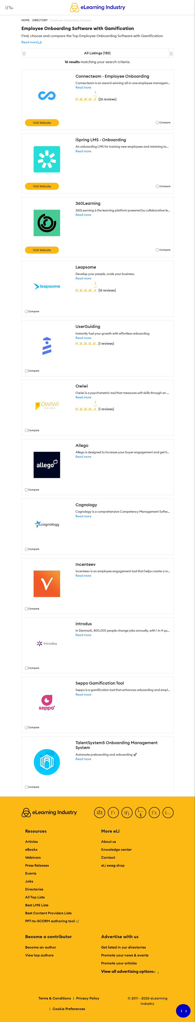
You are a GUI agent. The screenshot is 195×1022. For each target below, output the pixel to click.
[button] (31, 42)
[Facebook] (99, 812)
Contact (108, 857)
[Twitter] (113, 812)
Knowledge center (116, 849)
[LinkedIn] (127, 812)
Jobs (29, 881)
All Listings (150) (97, 53)
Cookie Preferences (69, 1009)
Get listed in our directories (123, 947)
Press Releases (37, 865)
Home (25, 20)
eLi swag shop (113, 865)
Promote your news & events (124, 955)
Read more (83, 87)
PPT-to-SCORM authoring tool (52, 921)
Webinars (33, 857)
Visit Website (42, 123)
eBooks (31, 849)
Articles (31, 841)
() (96, 99)
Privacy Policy (87, 998)
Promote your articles (119, 963)
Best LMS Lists (36, 905)
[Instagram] (168, 812)
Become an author (40, 947)
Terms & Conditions (54, 998)
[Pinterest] (154, 812)
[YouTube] (140, 812)
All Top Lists (35, 897)
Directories (34, 889)
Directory (40, 20)
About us (108, 841)
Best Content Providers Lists (48, 913)
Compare (164, 122)
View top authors (39, 955)
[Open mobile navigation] (8, 7)
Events (30, 873)
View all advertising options (129, 971)
